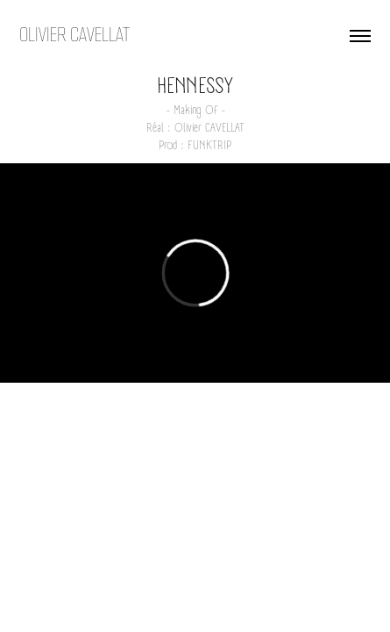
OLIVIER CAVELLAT (74, 35)
